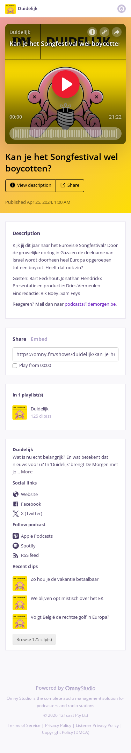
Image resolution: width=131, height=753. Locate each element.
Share (69, 185)
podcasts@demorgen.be (90, 304)
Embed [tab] (39, 339)
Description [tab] (26, 233)
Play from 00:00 (32, 365)
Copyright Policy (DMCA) (65, 732)
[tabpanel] (65, 275)
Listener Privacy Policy (97, 725)
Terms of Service (24, 725)
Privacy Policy (58, 725)
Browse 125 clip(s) (34, 639)
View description (30, 185)
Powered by (65, 687)
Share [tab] (19, 339)
